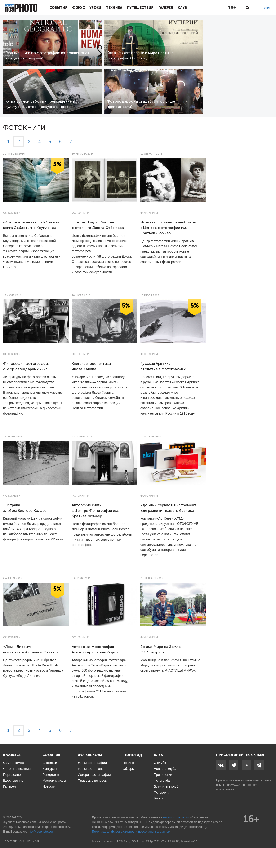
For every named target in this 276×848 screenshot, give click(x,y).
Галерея (165, 7)
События (58, 7)
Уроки (95, 7)
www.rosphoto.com (244, 784)
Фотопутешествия (17, 769)
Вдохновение (13, 780)
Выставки (49, 763)
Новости (48, 786)
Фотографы (162, 780)
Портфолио (12, 775)
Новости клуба (165, 769)
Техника (114, 7)
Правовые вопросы (92, 780)
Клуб (182, 7)
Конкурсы (49, 769)
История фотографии (94, 775)
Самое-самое (13, 763)
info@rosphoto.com (41, 831)
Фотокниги (12, 212)
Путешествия (140, 7)
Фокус (78, 7)
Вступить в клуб (166, 786)
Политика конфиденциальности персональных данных (131, 831)
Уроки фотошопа (90, 769)
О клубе (160, 763)
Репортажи (50, 775)
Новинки (129, 763)
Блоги (158, 798)
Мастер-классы (54, 780)
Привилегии (163, 775)
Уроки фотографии (92, 763)
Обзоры (129, 769)
